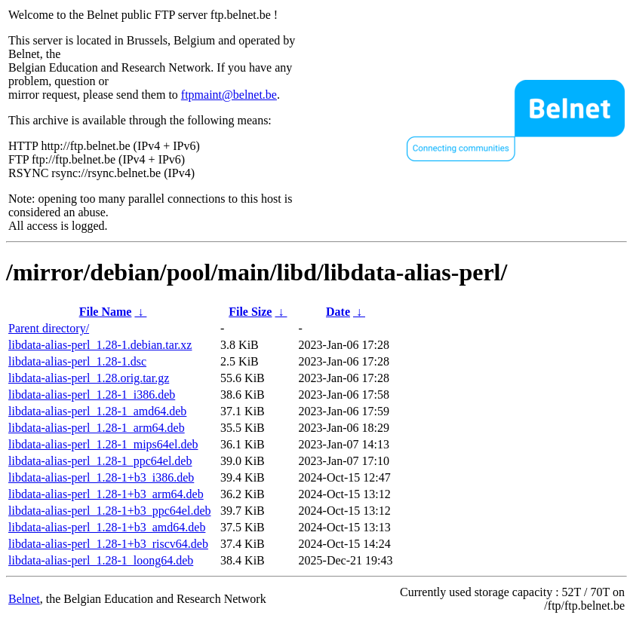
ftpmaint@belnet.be (229, 94)
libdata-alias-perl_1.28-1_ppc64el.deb (100, 460)
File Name (105, 311)
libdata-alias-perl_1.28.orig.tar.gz (88, 378)
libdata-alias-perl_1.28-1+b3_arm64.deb (106, 494)
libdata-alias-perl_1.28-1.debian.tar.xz (100, 344)
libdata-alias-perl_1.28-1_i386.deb (91, 394)
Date (338, 311)
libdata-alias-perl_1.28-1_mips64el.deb (103, 444)
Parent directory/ (48, 328)
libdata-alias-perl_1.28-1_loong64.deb (100, 560)
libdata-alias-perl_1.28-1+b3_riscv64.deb (108, 543)
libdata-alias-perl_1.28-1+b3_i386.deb (101, 477)
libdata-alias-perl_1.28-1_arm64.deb (96, 427)
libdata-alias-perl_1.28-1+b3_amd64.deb (106, 527)
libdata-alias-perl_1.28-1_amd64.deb (97, 411)
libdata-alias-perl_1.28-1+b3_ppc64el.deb (109, 510)
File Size (250, 311)
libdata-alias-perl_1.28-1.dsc (77, 361)
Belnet (24, 598)
